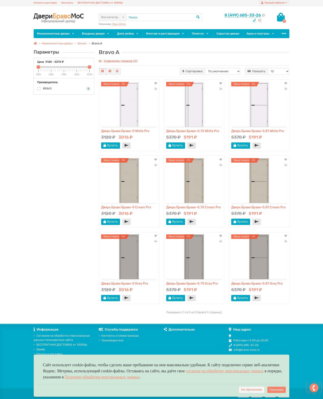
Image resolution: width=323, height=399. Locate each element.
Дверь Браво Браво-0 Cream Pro (126, 207)
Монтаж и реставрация (165, 33)
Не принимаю (251, 390)
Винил (82, 43)
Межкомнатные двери (56, 33)
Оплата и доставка (45, 2)
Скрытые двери (227, 33)
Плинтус (200, 33)
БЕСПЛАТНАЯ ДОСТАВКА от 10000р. (100, 2)
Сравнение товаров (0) (118, 61)
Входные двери (96, 33)
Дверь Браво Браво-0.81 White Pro (257, 131)
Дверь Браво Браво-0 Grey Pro (124, 284)
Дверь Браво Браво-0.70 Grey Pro (192, 284)
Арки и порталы (261, 33)
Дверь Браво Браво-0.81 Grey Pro (257, 284)
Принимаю (277, 389)
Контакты (67, 2)
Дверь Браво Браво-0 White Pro (125, 131)
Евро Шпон (119, 24)
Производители (111, 340)
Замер (39, 349)
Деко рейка (128, 33)
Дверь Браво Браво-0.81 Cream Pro (258, 207)
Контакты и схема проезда (119, 335)
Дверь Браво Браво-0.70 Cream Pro (193, 207)
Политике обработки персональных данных (102, 377)
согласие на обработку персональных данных (225, 371)
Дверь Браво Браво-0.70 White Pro (192, 131)
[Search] (164, 17)
